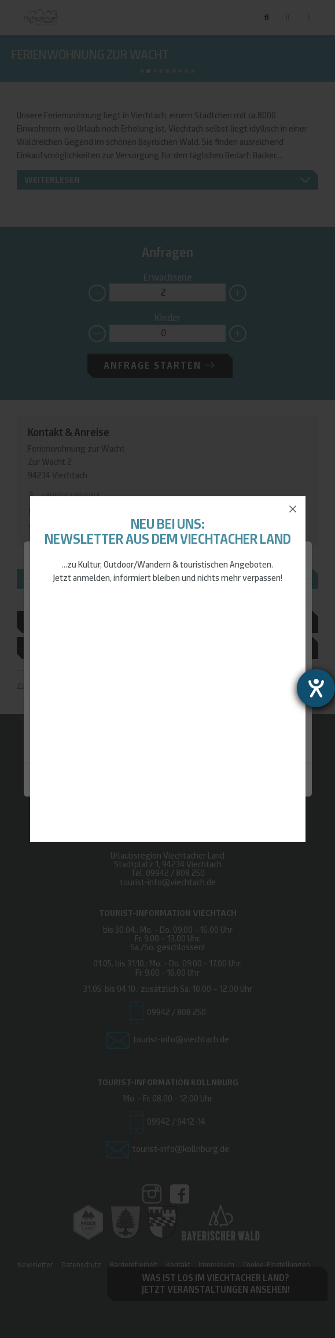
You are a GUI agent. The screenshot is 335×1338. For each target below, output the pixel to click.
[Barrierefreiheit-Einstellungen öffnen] (316, 688)
